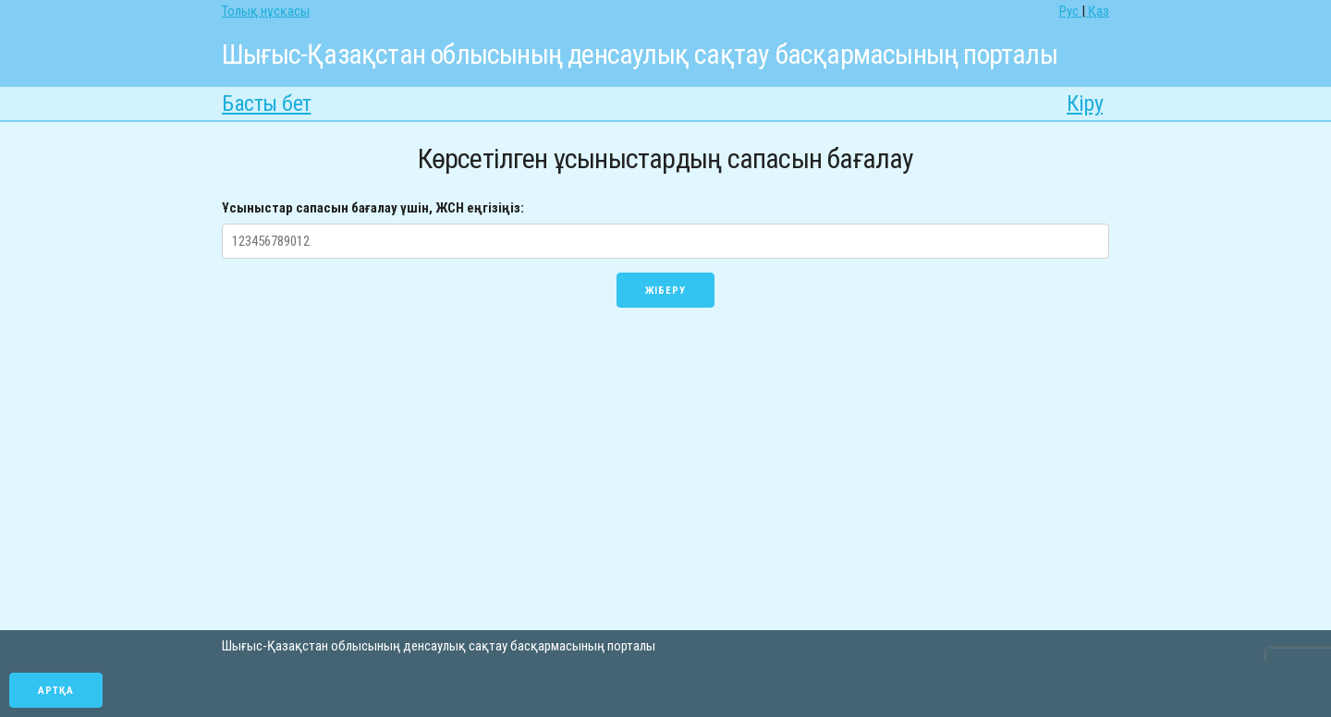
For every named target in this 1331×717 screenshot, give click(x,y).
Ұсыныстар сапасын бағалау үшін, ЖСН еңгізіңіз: (373, 208)
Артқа (56, 691)
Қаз (1097, 11)
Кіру (1085, 103)
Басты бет (266, 103)
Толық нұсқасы (266, 11)
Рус (1070, 11)
